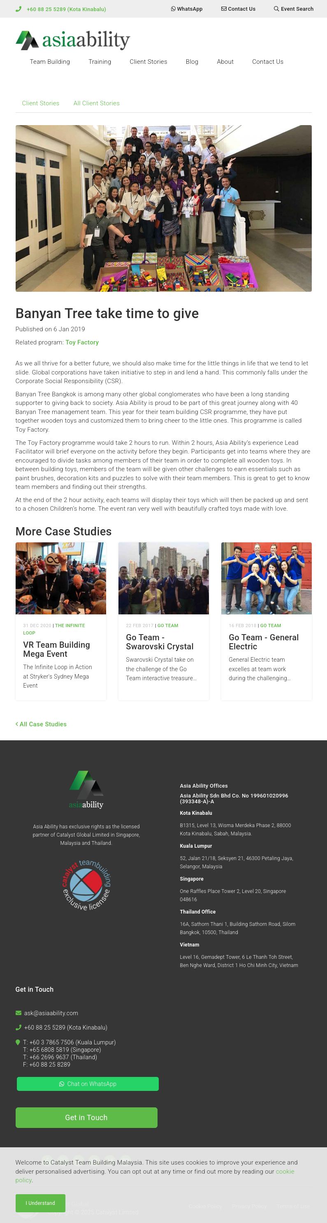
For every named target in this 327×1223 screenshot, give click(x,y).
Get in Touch (86, 1117)
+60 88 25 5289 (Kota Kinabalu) (66, 9)
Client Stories (148, 61)
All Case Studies (41, 724)
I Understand (41, 1204)
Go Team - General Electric (264, 642)
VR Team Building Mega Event (56, 649)
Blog (192, 61)
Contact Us (267, 61)
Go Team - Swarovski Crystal (160, 642)
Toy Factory (82, 342)
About (225, 61)
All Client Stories (97, 103)
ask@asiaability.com (51, 1013)
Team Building (50, 61)
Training (99, 61)
